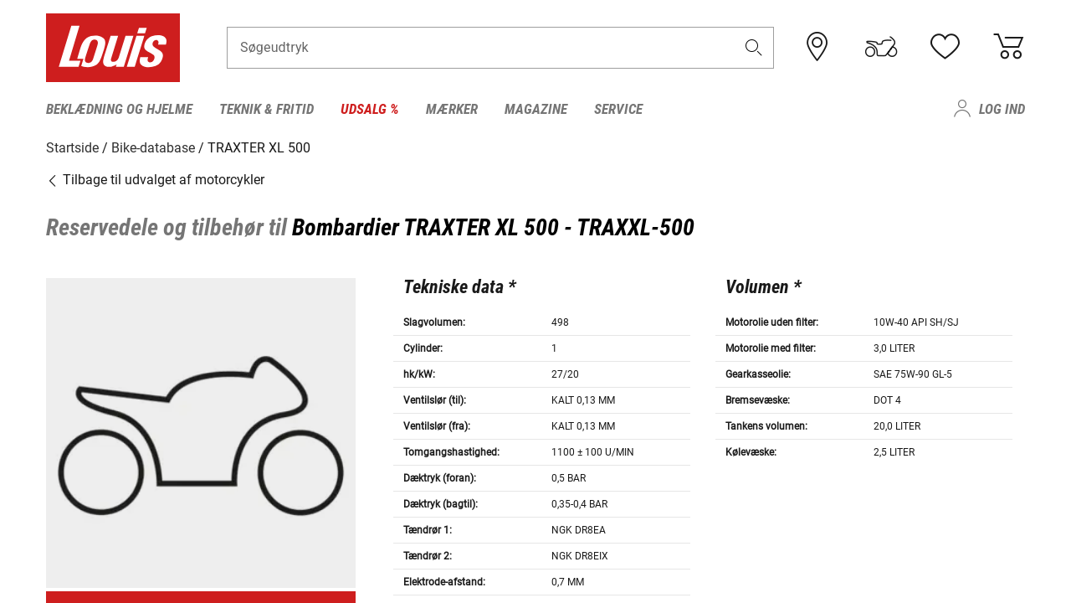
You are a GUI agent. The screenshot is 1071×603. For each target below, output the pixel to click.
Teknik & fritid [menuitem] (266, 108)
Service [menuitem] (618, 108)
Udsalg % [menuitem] (370, 108)
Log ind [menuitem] (1002, 108)
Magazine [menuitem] (536, 108)
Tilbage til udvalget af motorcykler (155, 180)
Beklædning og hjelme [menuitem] (119, 108)
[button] (754, 47)
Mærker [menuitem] (452, 108)
